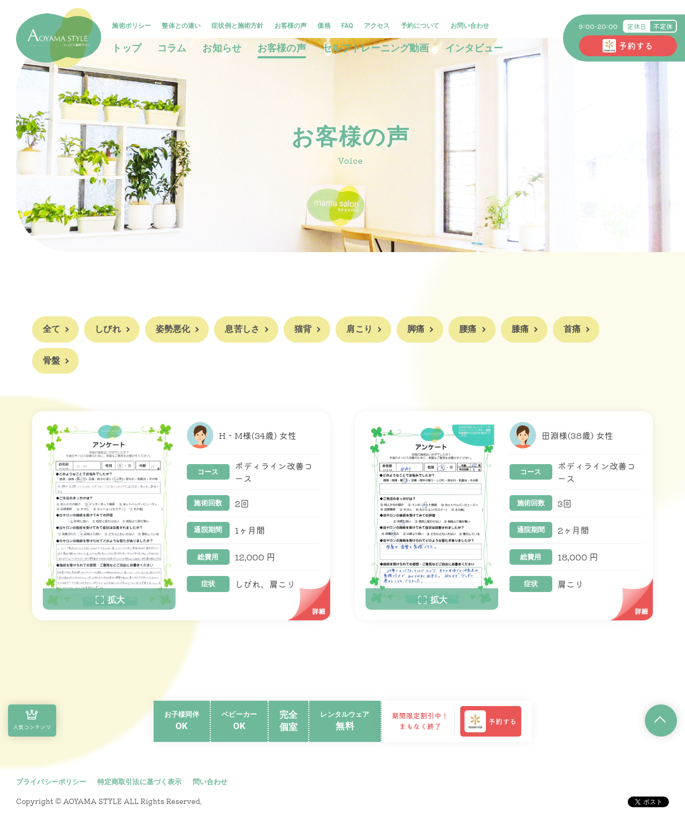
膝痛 (520, 329)
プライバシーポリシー (51, 782)
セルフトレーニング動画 (375, 48)
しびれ (107, 329)
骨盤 (51, 360)
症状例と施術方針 (238, 25)
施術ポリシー (131, 25)
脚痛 (415, 329)
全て (51, 329)
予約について (420, 25)
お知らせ (222, 48)
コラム (171, 48)
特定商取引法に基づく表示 (139, 782)
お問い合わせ (470, 25)
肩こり (359, 329)
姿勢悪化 (173, 329)
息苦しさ (242, 329)
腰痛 (467, 329)
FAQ (347, 25)
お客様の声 (291, 25)
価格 (324, 25)
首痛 (572, 329)
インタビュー (474, 48)
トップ (126, 48)
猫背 (302, 329)
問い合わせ (210, 782)
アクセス (377, 25)
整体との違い (181, 25)
